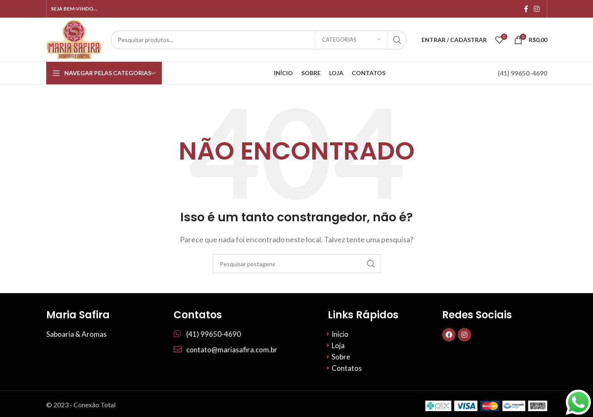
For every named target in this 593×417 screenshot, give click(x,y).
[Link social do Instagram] (536, 9)
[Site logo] (74, 39)
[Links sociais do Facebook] (526, 9)
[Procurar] (259, 40)
